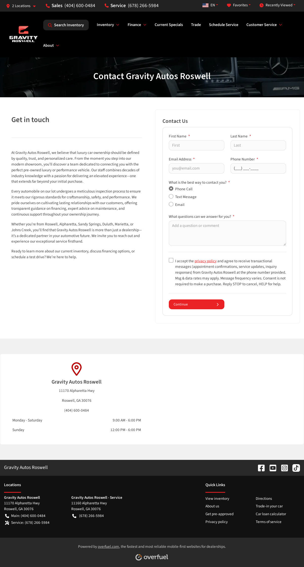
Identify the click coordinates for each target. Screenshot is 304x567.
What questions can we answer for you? (202, 216)
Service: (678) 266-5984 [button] (27, 523)
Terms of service (269, 522)
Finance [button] (134, 25)
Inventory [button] (105, 25)
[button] (23, 6)
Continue (197, 304)
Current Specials (169, 25)
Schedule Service (223, 25)
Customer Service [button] (261, 25)
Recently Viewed (276, 5)
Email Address (182, 159)
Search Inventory (66, 25)
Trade (196, 25)
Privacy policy (216, 522)
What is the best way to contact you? (199, 182)
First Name (179, 136)
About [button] (48, 45)
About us (212, 506)
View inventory (217, 498)
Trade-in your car (269, 506)
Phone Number (244, 159)
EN (208, 5)
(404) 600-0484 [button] (70, 5)
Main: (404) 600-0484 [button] (25, 516)
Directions (264, 498)
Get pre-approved (219, 514)
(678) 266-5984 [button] (132, 5)
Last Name (240, 136)
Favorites (237, 5)
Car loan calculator (271, 514)
